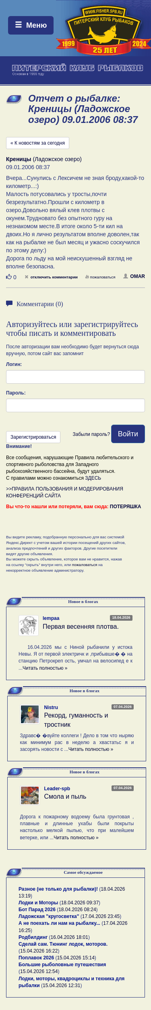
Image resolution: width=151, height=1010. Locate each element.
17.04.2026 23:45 (101, 916)
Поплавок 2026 (36, 958)
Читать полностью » (45, 668)
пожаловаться (100, 277)
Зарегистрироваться (33, 437)
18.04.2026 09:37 (80, 903)
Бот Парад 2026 (37, 909)
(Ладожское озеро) (44, 159)
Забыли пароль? (91, 434)
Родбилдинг (33, 937)
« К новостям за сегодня (37, 143)
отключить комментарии (51, 277)
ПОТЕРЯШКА (125, 506)
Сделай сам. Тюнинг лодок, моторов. (63, 944)
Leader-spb (57, 788)
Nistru (51, 707)
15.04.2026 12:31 (61, 985)
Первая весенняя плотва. (81, 626)
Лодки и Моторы (38, 903)
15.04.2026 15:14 (75, 958)
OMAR (134, 276)
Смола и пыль (65, 796)
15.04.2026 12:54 (39, 971)
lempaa (51, 618)
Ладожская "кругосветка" (50, 916)
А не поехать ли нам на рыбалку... (59, 923)
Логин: (14, 364)
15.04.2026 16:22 (39, 951)
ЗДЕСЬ (93, 478)
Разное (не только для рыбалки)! (58, 889)
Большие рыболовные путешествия (62, 964)
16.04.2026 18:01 (69, 937)
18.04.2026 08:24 (77, 909)
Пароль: (16, 393)
